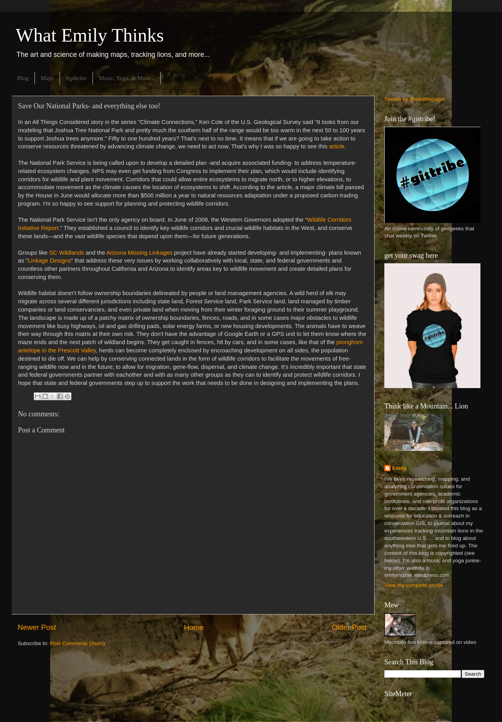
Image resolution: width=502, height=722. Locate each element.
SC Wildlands (66, 253)
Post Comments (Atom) (77, 643)
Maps (47, 78)
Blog (23, 78)
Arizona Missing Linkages (139, 253)
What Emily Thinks (90, 35)
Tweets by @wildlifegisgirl (414, 99)
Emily (399, 468)
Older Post (349, 627)
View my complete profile (413, 585)
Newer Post (37, 627)
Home (194, 627)
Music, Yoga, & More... (127, 78)
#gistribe (76, 78)
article (337, 146)
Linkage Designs (49, 260)
